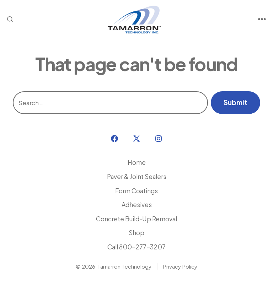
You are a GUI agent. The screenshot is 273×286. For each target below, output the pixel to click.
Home (137, 162)
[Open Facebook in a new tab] (114, 139)
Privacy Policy (180, 266)
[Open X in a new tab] (136, 139)
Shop (136, 233)
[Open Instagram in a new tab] (158, 139)
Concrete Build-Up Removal (136, 219)
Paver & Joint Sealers (136, 176)
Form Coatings (136, 191)
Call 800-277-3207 (136, 247)
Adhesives (137, 205)
